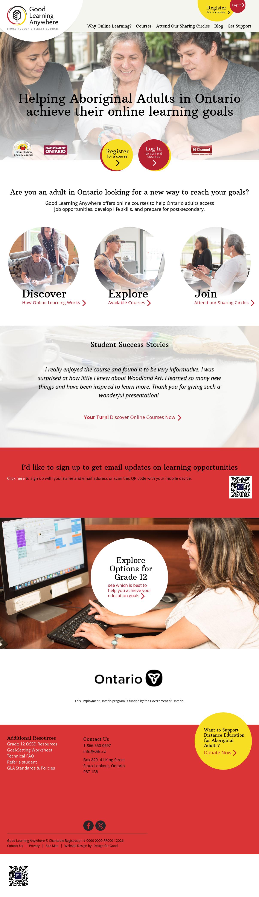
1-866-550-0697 (97, 745)
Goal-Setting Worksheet (29, 750)
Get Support (239, 26)
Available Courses (126, 302)
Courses (144, 26)
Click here (16, 478)
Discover (44, 294)
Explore (128, 294)
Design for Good (105, 845)
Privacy (34, 845)
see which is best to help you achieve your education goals (129, 590)
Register (216, 9)
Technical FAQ (20, 756)
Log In (154, 152)
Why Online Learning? (109, 26)
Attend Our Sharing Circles (183, 26)
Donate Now (218, 752)
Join (205, 294)
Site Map (52, 845)
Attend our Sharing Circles (221, 302)
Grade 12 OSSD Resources (32, 744)
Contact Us (15, 845)
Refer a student (22, 762)
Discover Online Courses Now (129, 417)
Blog (218, 26)
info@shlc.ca (94, 751)
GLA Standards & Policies (31, 768)
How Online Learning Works (51, 302)
